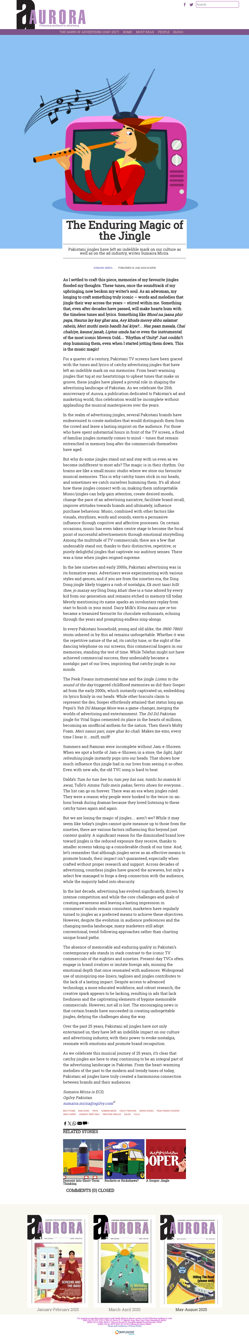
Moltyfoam (69, 1111)
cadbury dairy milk (89, 1114)
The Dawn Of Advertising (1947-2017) (89, 32)
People (164, 32)
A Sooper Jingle (157, 1180)
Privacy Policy (135, 1326)
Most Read (145, 32)
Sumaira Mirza (103, 267)
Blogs (178, 32)
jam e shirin (69, 1114)
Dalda (127, 1114)
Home (127, 32)
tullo (137, 1114)
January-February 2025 (58, 1309)
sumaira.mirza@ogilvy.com (88, 1103)
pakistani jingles (112, 1114)
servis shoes (146, 1111)
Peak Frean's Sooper (168, 1111)
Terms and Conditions (117, 1326)
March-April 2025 (124, 1309)
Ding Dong (83, 1111)
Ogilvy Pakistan (128, 1111)
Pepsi (95, 1111)
